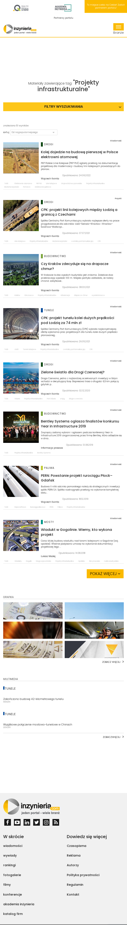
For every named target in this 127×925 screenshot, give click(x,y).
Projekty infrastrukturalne (95, 183)
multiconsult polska (111, 561)
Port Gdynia (51, 399)
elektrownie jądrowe (43, 187)
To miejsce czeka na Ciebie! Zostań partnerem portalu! (106, 6)
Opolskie (81, 561)
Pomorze (26, 187)
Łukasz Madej (48, 556)
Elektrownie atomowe (23, 183)
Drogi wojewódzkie (43, 561)
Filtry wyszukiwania (63, 106)
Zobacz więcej (111, 662)
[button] (33, 132)
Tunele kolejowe (29, 349)
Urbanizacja (65, 295)
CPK (99, 241)
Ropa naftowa (20, 507)
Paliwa (60, 507)
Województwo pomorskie (71, 183)
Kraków (17, 295)
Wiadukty (18, 561)
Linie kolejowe (51, 183)
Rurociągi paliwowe (37, 507)
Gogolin (29, 561)
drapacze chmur (80, 295)
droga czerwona (75, 399)
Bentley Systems (44, 453)
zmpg (62, 399)
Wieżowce (29, 295)
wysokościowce (98, 295)
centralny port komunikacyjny (82, 241)
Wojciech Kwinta (50, 178)
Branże (118, 29)
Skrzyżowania (94, 561)
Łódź (17, 349)
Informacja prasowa (52, 448)
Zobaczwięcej (111, 737)
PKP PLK (39, 183)
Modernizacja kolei (11, 187)
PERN (51, 507)
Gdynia (17, 399)
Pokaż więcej (105, 573)
